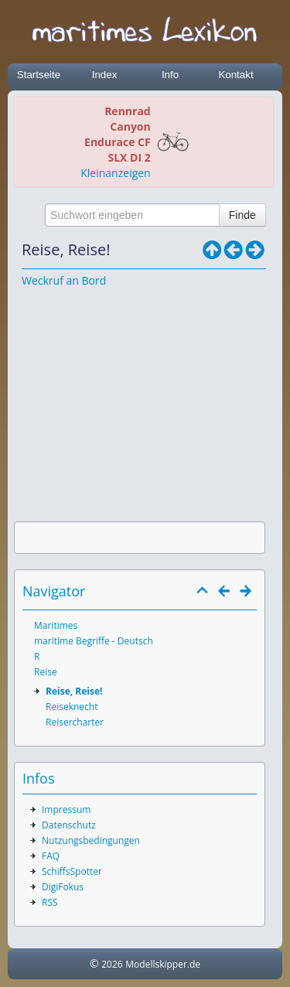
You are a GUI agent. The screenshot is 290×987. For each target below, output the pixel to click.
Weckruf (42, 280)
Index (105, 74)
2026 (111, 964)
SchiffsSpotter (72, 871)
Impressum (66, 809)
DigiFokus (63, 886)
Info (170, 74)
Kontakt (235, 74)
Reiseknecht (71, 706)
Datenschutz (69, 825)
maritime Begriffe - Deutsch (93, 640)
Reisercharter (75, 722)
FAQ (51, 855)
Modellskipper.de (162, 964)
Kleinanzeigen (115, 173)
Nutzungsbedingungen (91, 840)
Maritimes (55, 625)
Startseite (38, 74)
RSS (50, 902)
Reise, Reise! (74, 691)
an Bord (87, 280)
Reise (45, 671)
